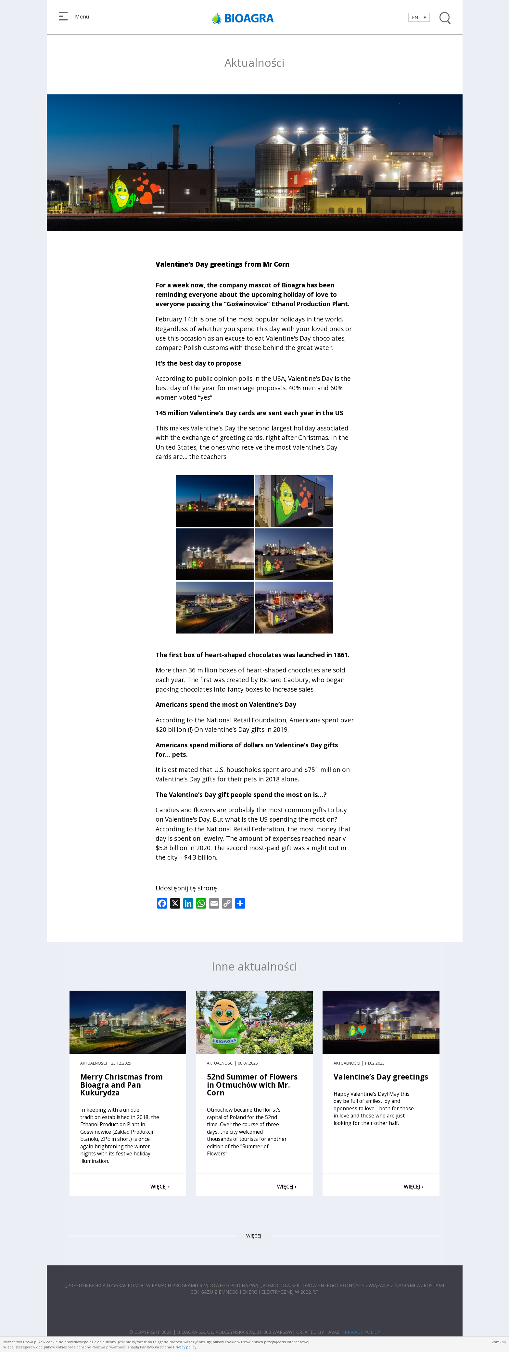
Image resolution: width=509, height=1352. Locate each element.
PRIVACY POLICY (362, 1332)
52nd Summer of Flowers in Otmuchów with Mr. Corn (252, 1085)
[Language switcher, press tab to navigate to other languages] (419, 17)
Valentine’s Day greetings (381, 1077)
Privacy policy (184, 1347)
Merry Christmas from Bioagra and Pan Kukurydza (121, 1085)
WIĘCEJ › (160, 1186)
